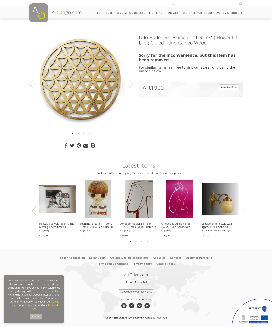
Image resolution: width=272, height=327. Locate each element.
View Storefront (229, 87)
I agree (36, 316)
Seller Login (97, 258)
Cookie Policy (165, 264)
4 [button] (89, 134)
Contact (176, 258)
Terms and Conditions (112, 264)
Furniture (105, 13)
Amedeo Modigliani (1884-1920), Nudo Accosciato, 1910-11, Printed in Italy (177, 225)
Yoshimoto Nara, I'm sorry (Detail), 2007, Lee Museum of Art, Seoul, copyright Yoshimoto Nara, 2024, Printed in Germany (97, 225)
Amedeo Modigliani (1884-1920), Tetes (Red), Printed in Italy (138, 225)
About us (159, 258)
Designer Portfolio (197, 13)
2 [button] (78, 134)
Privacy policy (142, 264)
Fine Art (172, 13)
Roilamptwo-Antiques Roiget (216, 230)
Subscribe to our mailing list (136, 291)
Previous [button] (33, 84)
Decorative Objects (130, 13)
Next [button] (128, 84)
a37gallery (44, 230)
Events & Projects (229, 13)
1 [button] (72, 134)
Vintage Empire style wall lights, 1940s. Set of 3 (217, 225)
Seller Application (72, 258)
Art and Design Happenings (129, 258)
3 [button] (84, 134)
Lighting (156, 13)
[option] (81, 82)
